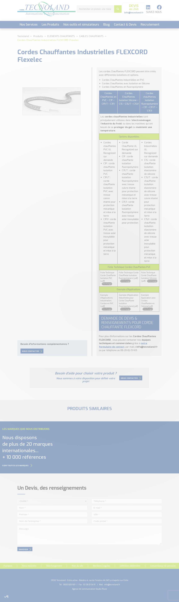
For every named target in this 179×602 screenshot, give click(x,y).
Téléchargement (54, 566)
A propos (7, 566)
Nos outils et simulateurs (81, 24)
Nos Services (29, 24)
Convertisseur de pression (163, 566)
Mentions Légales (101, 566)
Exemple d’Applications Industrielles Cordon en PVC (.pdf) (106, 301)
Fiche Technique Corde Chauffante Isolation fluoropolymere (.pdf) (129, 275)
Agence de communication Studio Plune (89, 589)
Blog (106, 24)
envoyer (25, 549)
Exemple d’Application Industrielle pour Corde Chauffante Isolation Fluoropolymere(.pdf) (128, 301)
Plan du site (77, 566)
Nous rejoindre (29, 566)
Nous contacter (32, 351)
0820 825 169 (69, 584)
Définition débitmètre (130, 566)
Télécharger (107, 284)
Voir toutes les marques (17, 465)
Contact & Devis (125, 24)
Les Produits (50, 24)
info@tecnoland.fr (112, 584)
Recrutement (150, 24)
